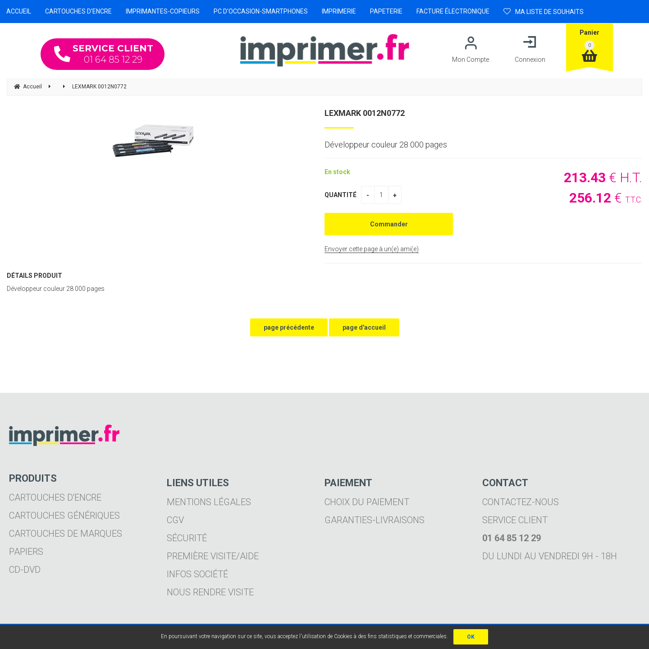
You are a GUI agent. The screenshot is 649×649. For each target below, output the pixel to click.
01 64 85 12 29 (103, 54)
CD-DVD (25, 569)
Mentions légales (209, 502)
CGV (175, 520)
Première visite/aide (213, 556)
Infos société (197, 574)
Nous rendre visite (210, 592)
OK (471, 637)
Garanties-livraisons (374, 520)
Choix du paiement (366, 502)
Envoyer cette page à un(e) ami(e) (371, 249)
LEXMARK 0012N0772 (364, 113)
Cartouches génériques (64, 515)
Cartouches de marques (65, 533)
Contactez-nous (520, 502)
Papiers (26, 551)
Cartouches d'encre (55, 497)
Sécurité (187, 538)
